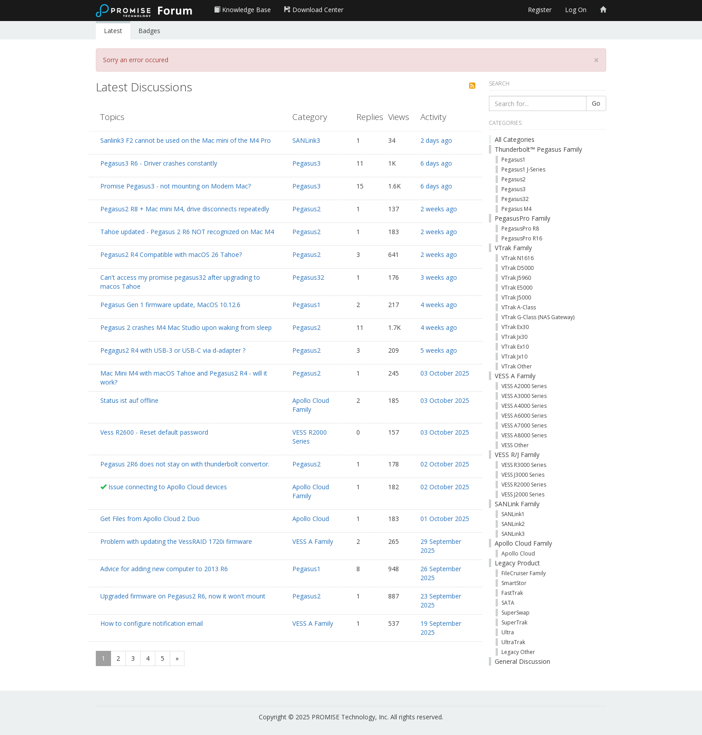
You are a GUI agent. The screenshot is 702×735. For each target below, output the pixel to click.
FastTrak (512, 593)
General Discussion (522, 661)
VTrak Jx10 (514, 356)
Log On (575, 9)
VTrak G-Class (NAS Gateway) (537, 317)
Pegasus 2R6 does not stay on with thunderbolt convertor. (185, 464)
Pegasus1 (306, 304)
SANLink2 (513, 524)
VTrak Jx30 (514, 337)
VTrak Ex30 (515, 327)
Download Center (313, 9)
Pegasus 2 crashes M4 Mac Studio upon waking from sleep (186, 327)
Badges (149, 30)
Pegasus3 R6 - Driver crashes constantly (158, 163)
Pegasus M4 (516, 209)
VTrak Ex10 (515, 346)
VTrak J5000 (516, 297)
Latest (113, 30)
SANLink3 (306, 140)
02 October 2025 (444, 464)
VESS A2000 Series (524, 386)
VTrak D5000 (517, 268)
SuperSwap (515, 612)
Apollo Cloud (310, 518)
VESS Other (515, 445)
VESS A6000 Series (524, 415)
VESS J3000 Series (522, 475)
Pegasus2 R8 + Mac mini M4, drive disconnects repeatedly (184, 209)
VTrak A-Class (518, 307)
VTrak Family (513, 248)
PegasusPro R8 (520, 228)
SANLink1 (513, 514)
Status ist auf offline (129, 400)
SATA (507, 603)
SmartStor (513, 583)
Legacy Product (517, 563)
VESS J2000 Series (522, 494)
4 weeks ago (438, 304)
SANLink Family (517, 504)
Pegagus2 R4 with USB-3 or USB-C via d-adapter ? (172, 350)
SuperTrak (514, 622)
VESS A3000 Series (524, 396)
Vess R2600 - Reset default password (154, 432)
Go (596, 103)
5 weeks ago (438, 350)
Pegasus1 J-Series (523, 169)
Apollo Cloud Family (310, 405)
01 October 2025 (444, 518)
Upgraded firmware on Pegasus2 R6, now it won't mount (182, 596)
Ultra (507, 632)
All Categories (515, 139)
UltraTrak (513, 642)
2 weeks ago (438, 209)
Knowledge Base (242, 9)
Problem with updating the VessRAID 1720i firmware (176, 541)
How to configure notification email (151, 623)
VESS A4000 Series (524, 406)
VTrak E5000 (516, 287)
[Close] (596, 60)
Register (540, 9)
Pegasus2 (306, 209)
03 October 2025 (444, 373)
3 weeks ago (438, 277)
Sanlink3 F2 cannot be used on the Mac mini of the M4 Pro (185, 140)
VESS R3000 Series (523, 465)
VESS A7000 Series (524, 425)
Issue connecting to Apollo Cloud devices (167, 487)
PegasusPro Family (522, 218)
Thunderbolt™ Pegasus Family (538, 149)
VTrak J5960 (516, 278)
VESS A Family (312, 541)
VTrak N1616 (517, 258)
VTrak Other (516, 366)
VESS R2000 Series (309, 436)
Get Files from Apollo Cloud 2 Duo (150, 518)
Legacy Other (518, 652)
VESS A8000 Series (524, 435)
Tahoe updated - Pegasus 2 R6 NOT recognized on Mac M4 (187, 231)
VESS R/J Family (517, 454)
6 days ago (436, 163)
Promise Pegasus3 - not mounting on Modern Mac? (175, 186)
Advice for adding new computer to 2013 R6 (164, 568)
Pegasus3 (306, 163)
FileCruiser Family (523, 573)
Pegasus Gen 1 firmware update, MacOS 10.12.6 (170, 304)
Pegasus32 (308, 277)
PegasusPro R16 (521, 238)
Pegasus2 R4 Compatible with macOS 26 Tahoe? (171, 254)
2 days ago (436, 140)
